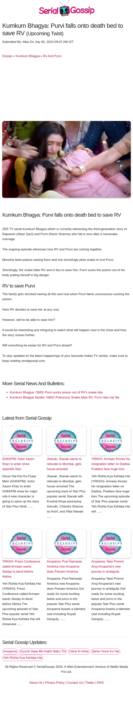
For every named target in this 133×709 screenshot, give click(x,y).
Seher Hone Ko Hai (105, 651)
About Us (35, 682)
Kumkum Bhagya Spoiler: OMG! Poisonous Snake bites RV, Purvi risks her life (64, 397)
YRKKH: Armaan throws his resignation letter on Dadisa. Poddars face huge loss (111, 464)
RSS (100, 682)
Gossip (7, 56)
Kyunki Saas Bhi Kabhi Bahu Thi (43, 651)
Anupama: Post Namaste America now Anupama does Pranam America (64, 566)
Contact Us (75, 682)
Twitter (90, 682)
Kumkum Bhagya (28, 56)
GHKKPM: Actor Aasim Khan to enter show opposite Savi (18, 464)
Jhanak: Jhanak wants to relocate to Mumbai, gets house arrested (64, 464)
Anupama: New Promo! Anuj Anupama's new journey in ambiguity (107, 566)
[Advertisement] (66, 91)
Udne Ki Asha (78, 651)
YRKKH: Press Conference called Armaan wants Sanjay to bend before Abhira (21, 569)
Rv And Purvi (52, 56)
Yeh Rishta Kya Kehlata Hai (22, 657)
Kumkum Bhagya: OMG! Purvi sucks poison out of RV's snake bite (56, 392)
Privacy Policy (54, 682)
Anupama (10, 651)
